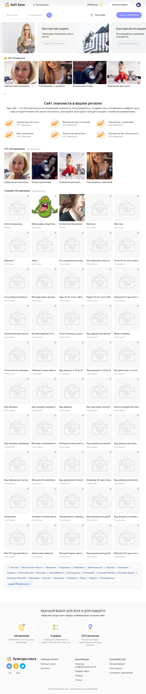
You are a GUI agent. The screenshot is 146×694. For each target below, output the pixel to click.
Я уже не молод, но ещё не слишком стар (78, 334)
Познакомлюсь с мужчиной (99, 182)
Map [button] (18, 673)
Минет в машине (122, 334)
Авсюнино (51, 567)
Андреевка (65, 567)
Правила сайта (82, 671)
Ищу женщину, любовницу (16, 443)
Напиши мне (10, 516)
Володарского (108, 578)
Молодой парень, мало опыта (73, 553)
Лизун (34, 260)
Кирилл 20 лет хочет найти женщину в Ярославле (110, 297)
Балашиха (123, 567)
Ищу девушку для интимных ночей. (103, 443)
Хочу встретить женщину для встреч (21, 370)
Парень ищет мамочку (42, 553)
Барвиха (11, 572)
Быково (47, 578)
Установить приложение (121, 673)
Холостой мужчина (13, 224)
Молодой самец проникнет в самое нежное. (52, 297)
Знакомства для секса (69, 182)
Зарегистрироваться (128, 43)
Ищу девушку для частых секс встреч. (22, 480)
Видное (93, 578)
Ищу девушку (65, 407)
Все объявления (33, 149)
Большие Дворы (126, 572)
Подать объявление (129, 15)
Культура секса (21, 659)
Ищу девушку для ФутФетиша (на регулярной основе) (112, 334)
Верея (83, 578)
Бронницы (35, 578)
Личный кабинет (120, 4)
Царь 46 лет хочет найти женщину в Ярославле (81, 297)
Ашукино (110, 567)
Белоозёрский (26, 572)
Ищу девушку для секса (125, 443)
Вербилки (72, 578)
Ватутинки (59, 578)
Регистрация (116, 668)
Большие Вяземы (106, 572)
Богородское (73, 572)
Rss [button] (10, 673)
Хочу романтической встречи (18, 297)
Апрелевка (79, 567)
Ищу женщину (11, 407)
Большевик (89, 572)
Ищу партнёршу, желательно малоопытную (107, 407)
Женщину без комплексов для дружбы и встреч (54, 480)
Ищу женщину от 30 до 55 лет (100, 370)
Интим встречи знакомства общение (76, 224)
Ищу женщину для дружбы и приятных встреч (108, 516)
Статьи (78, 680)
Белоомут (41, 572)
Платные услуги (48, 664)
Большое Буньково (16, 578)
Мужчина (91, 224)
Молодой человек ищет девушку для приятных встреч (85, 443)
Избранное (95, 4)
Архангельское (95, 567)
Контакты (45, 668)
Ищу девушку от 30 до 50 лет (72, 370)
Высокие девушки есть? (43, 334)
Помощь (79, 675)
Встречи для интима (41, 182)
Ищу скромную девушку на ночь (47, 407)
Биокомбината (56, 572)
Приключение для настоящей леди (20, 334)
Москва (14, 567)
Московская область (32, 567)
